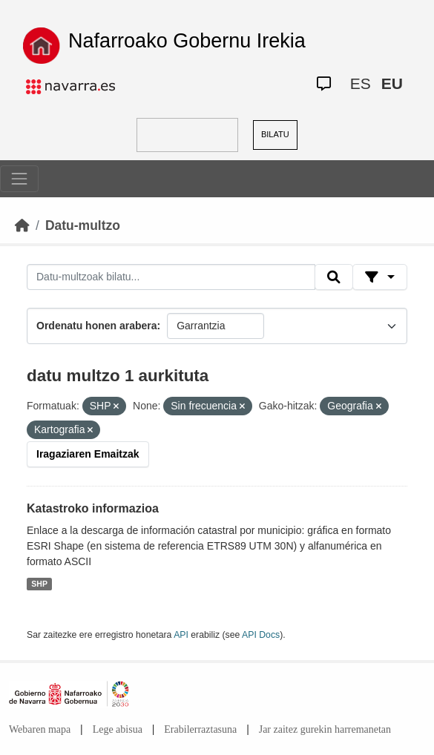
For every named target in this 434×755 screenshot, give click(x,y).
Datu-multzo (82, 225)
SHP (39, 583)
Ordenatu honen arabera (96, 326)
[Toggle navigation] (19, 178)
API (181, 635)
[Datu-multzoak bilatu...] (171, 277)
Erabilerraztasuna (200, 729)
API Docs (261, 635)
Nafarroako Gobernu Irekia (187, 41)
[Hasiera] (22, 225)
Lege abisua (117, 729)
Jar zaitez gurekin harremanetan (325, 729)
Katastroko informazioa (93, 508)
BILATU (275, 134)
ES (360, 83)
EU (392, 83)
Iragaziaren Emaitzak (87, 454)
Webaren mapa (39, 729)
